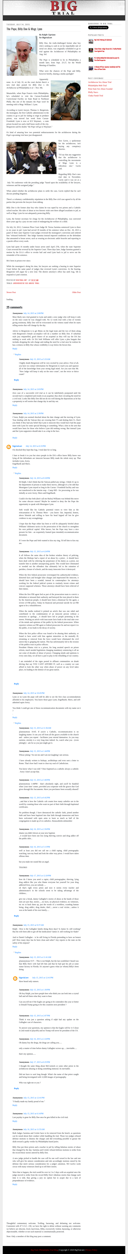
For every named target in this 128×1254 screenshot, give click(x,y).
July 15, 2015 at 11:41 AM (40, 957)
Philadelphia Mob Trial (97, 85)
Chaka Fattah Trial (95, 96)
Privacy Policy (91, 1250)
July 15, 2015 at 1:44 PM (40, 751)
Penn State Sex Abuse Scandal (100, 89)
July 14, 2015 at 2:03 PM (34, 389)
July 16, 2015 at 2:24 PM (40, 1039)
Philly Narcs (93, 92)
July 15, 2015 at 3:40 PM (40, 780)
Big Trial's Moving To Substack (103, 40)
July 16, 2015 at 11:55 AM (34, 1129)
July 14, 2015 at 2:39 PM (34, 413)
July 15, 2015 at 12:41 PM (42, 978)
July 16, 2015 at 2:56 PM (40, 829)
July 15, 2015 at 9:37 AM (34, 925)
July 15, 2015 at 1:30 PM (40, 990)
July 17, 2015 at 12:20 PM (40, 876)
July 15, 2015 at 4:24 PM (40, 551)
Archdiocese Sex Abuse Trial (26, 283)
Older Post (76, 292)
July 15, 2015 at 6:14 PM (34, 1113)
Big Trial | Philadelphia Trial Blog (44, 1250)
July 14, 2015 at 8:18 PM (40, 478)
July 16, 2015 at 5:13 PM (40, 847)
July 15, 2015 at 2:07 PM (40, 1016)
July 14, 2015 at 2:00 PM (34, 313)
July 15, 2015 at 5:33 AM (40, 359)
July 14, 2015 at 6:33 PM (36, 446)
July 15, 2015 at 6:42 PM (40, 798)
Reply (14, 349)
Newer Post (11, 292)
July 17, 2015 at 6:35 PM (40, 1062)
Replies (18, 354)
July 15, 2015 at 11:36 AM (40, 728)
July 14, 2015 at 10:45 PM (34, 693)
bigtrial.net (17, 446)
